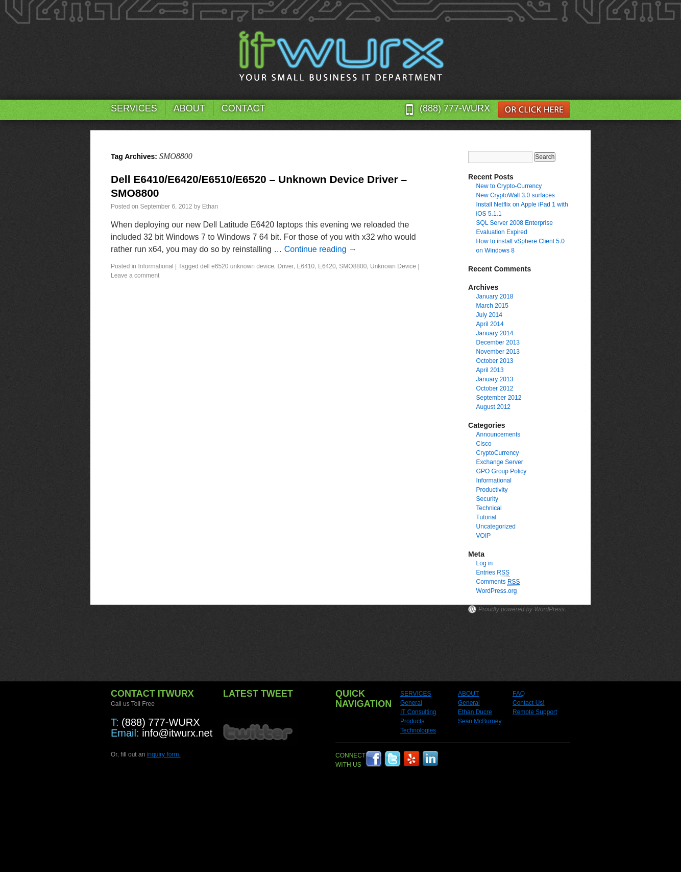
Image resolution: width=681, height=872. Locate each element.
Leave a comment (135, 275)
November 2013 (498, 351)
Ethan (210, 206)
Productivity (492, 489)
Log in (484, 563)
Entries (492, 573)
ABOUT (189, 108)
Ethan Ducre (475, 712)
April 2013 (490, 370)
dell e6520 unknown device (237, 266)
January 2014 (495, 333)
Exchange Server (499, 462)
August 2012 (493, 406)
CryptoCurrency (497, 452)
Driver (286, 266)
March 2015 (492, 305)
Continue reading (320, 249)
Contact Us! (529, 702)
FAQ (519, 693)
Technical (489, 508)
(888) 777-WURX (455, 108)
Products (412, 721)
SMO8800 (353, 266)
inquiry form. (164, 754)
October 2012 (495, 388)
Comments (498, 582)
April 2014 (490, 324)
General (411, 702)
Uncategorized (496, 526)
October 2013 (495, 360)
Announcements (498, 434)
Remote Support (535, 712)
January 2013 (495, 379)
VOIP (483, 535)
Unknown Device (393, 266)
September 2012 (499, 397)
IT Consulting (418, 712)
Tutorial (486, 517)
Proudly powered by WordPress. (522, 609)
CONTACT (243, 108)
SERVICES (134, 108)
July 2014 (489, 314)
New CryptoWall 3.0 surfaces (515, 195)
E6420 (327, 266)
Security (487, 498)
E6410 (306, 266)
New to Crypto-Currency (509, 186)
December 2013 (498, 342)
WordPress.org (496, 590)
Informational (155, 266)
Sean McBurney (479, 721)
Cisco (484, 443)
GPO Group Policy (501, 471)
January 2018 (495, 296)
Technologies (418, 730)
